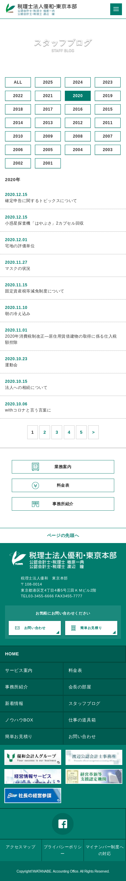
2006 (18, 149)
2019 (108, 95)
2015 (108, 109)
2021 (48, 95)
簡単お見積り (91, 628)
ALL (18, 82)
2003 (108, 149)
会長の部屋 (80, 686)
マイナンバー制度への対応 (105, 850)
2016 (78, 109)
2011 (108, 122)
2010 (18, 136)
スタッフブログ (85, 703)
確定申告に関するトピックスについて (41, 200)
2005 (48, 149)
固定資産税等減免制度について (35, 291)
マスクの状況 (18, 268)
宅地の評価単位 (20, 246)
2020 (78, 95)
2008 (78, 136)
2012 (78, 122)
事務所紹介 (63, 504)
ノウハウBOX (19, 719)
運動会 (11, 365)
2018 (18, 109)
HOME (12, 653)
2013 (48, 122)
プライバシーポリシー (63, 850)
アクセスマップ (21, 847)
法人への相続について (26, 387)
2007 (108, 136)
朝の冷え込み (18, 313)
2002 (18, 163)
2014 (18, 122)
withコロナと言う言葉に (28, 410)
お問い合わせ (35, 628)
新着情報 (14, 703)
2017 (48, 109)
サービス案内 (19, 670)
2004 (78, 149)
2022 (18, 95)
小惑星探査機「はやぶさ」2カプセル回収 (44, 223)
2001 (48, 163)
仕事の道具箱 (82, 719)
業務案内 (63, 466)
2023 (108, 82)
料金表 (63, 485)
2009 (48, 136)
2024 (78, 82)
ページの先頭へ (63, 535)
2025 (48, 82)
